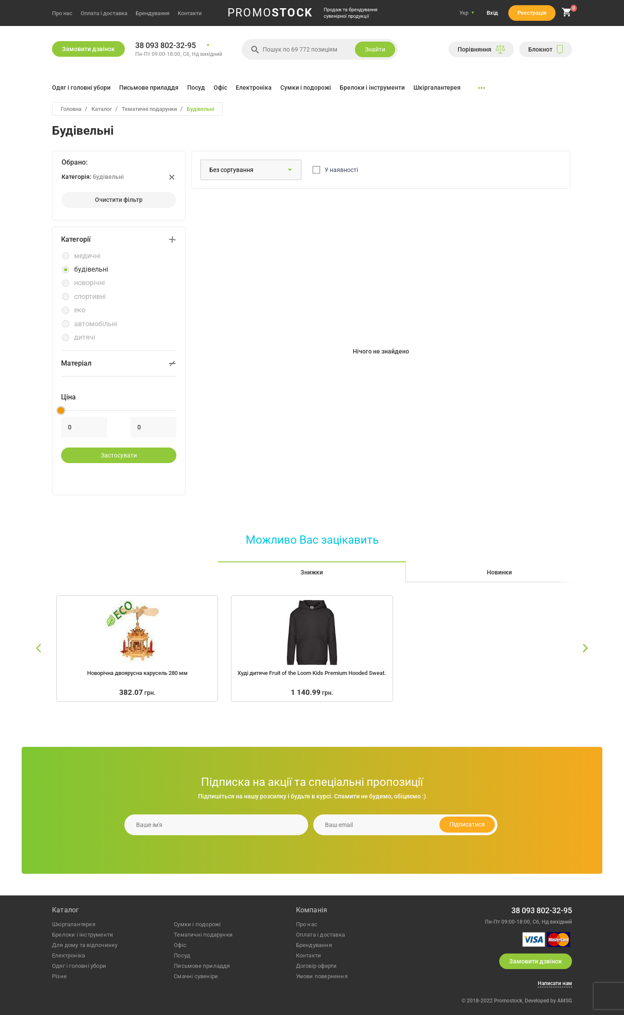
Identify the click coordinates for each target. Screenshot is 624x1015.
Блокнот (545, 49)
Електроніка (254, 87)
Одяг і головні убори (81, 87)
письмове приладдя (202, 966)
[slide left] (39, 648)
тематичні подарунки (203, 934)
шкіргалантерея (73, 924)
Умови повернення (322, 976)
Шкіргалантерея (437, 87)
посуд (182, 955)
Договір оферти (316, 966)
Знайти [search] (375, 49)
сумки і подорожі (197, 924)
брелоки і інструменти (82, 934)
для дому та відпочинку (84, 945)
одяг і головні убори (79, 966)
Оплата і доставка (104, 13)
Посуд (196, 87)
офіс (180, 945)
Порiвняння (481, 49)
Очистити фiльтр (119, 199)
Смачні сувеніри (196, 976)
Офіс (220, 87)
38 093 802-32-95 (165, 45)
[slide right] (585, 648)
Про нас (62, 13)
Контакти (190, 13)
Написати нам (555, 983)
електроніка (68, 955)
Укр (463, 13)
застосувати (119, 455)
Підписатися (467, 824)
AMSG (564, 1001)
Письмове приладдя (149, 87)
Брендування (152, 13)
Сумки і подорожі (305, 87)
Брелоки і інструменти (372, 87)
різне (59, 976)
